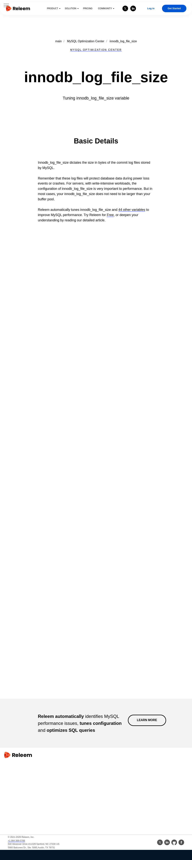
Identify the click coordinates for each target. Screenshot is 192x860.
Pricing (87, 8)
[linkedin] (133, 8)
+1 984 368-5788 (16, 840)
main (58, 41)
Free (110, 215)
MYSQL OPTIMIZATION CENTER (96, 49)
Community (105, 8)
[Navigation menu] (6, 6)
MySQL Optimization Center (85, 41)
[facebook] (181, 842)
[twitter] (125, 8)
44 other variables (131, 210)
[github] (174, 842)
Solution (70, 8)
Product (52, 8)
